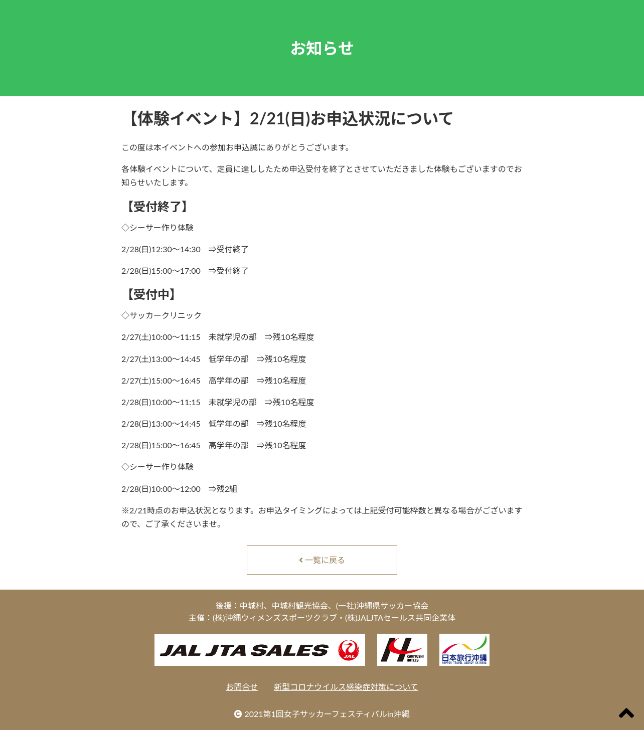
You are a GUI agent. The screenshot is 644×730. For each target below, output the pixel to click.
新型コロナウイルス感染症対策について (346, 686)
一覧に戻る (322, 560)
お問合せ (242, 686)
